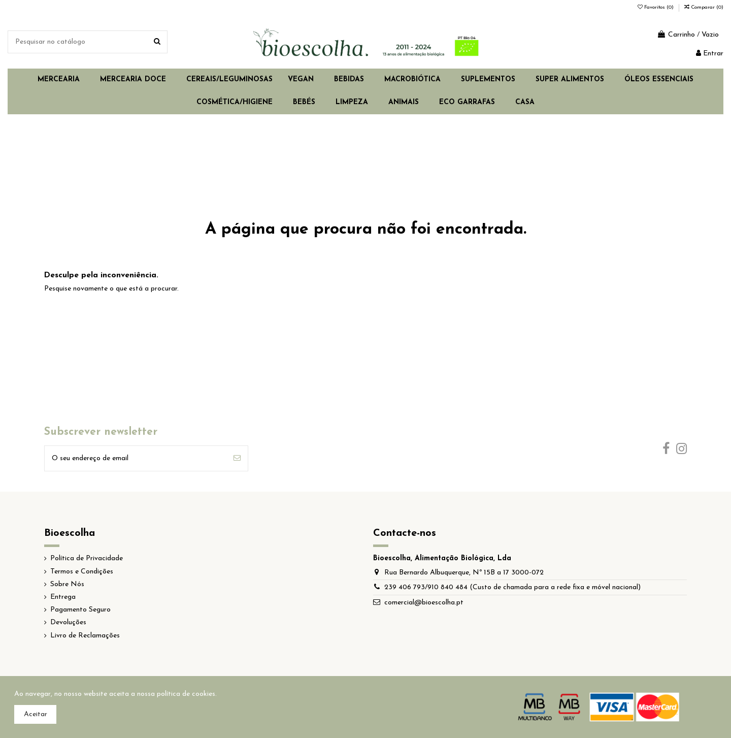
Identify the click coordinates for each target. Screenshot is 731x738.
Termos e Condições (81, 571)
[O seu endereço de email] (135, 458)
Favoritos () (656, 7)
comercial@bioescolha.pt (423, 602)
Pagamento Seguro (80, 610)
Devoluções (68, 622)
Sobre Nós (67, 584)
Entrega (63, 597)
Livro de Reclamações (85, 635)
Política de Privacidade (86, 558)
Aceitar (35, 714)
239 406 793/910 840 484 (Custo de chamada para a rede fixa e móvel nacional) (512, 587)
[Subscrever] (237, 458)
